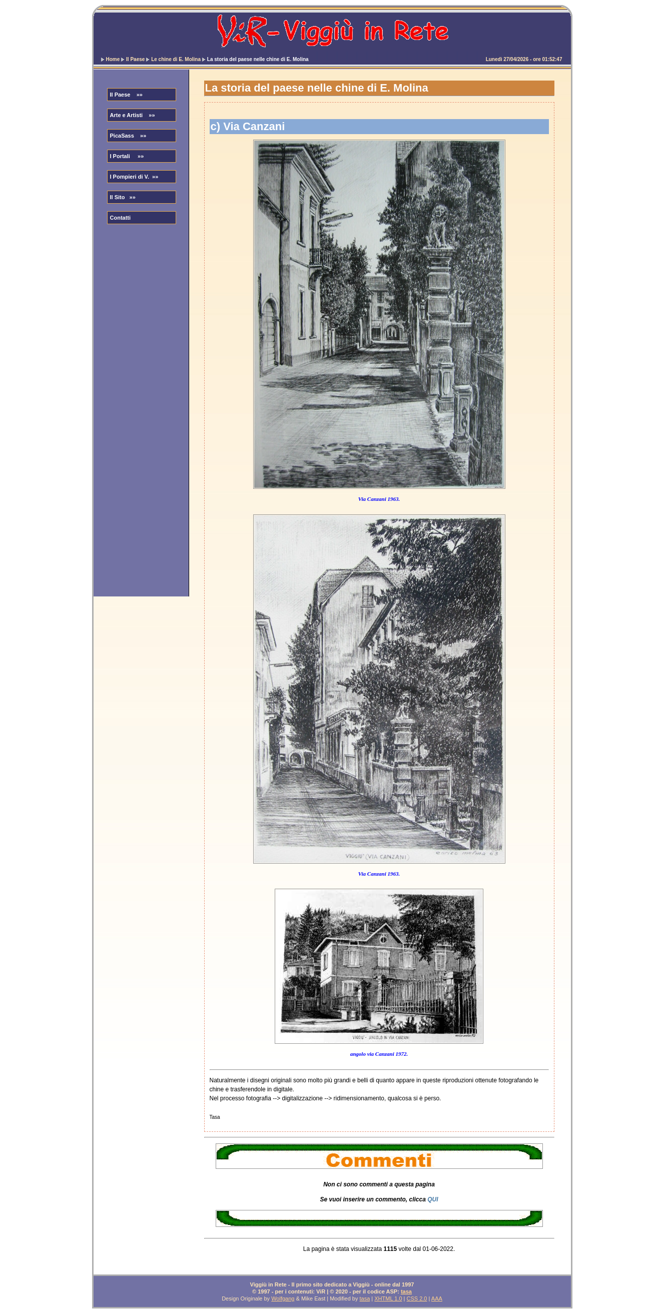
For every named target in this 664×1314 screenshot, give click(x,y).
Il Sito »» (123, 197)
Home (113, 59)
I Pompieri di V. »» (134, 177)
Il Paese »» (126, 95)
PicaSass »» (128, 136)
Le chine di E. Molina (176, 59)
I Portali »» (127, 156)
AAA (436, 1298)
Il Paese (135, 59)
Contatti (120, 218)
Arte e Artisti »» (132, 115)
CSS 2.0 (417, 1298)
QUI (432, 1199)
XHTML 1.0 (388, 1298)
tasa (406, 1291)
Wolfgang (282, 1298)
